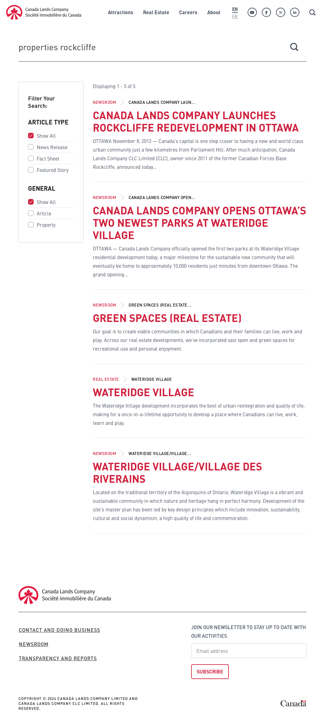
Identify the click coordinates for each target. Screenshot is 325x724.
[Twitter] (280, 12)
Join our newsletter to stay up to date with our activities (248, 631)
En (235, 9)
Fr (234, 16)
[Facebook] (266, 12)
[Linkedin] (294, 12)
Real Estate (106, 379)
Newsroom (104, 102)
